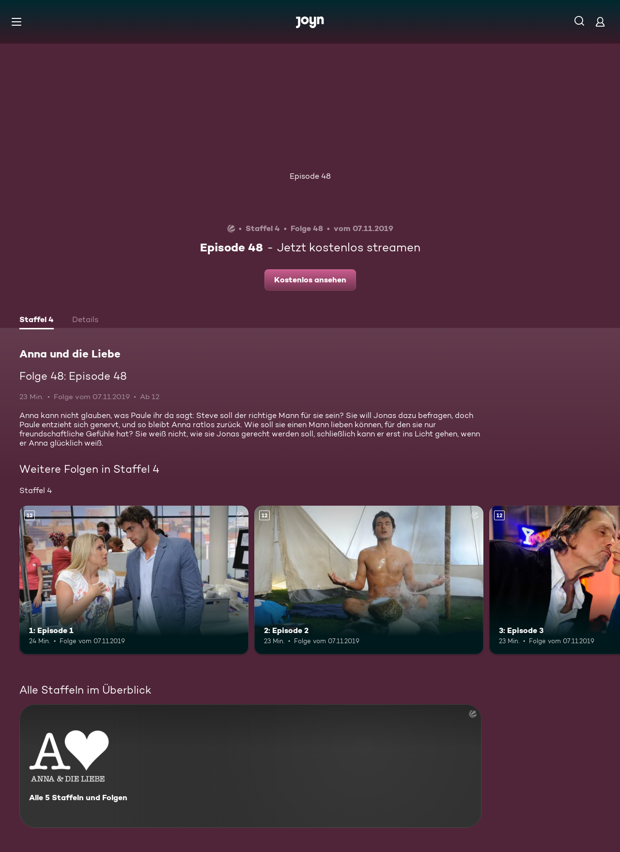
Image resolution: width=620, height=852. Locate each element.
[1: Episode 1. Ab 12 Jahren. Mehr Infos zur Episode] (133, 580)
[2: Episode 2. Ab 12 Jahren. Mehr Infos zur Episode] (368, 580)
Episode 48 (310, 176)
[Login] (600, 21)
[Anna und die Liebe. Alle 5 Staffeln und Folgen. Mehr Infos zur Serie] (250, 766)
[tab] (36, 320)
